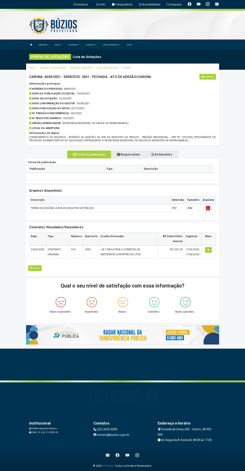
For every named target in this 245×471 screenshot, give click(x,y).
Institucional (43, 45)
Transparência (73, 45)
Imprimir (207, 76)
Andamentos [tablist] (162, 154)
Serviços (58, 45)
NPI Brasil (108, 465)
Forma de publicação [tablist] (89, 154)
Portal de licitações (81, 67)
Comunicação (91, 45)
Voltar (35, 268)
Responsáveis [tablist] (128, 154)
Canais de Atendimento (111, 45)
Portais (130, 45)
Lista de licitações (107, 67)
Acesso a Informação (53, 67)
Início (32, 67)
